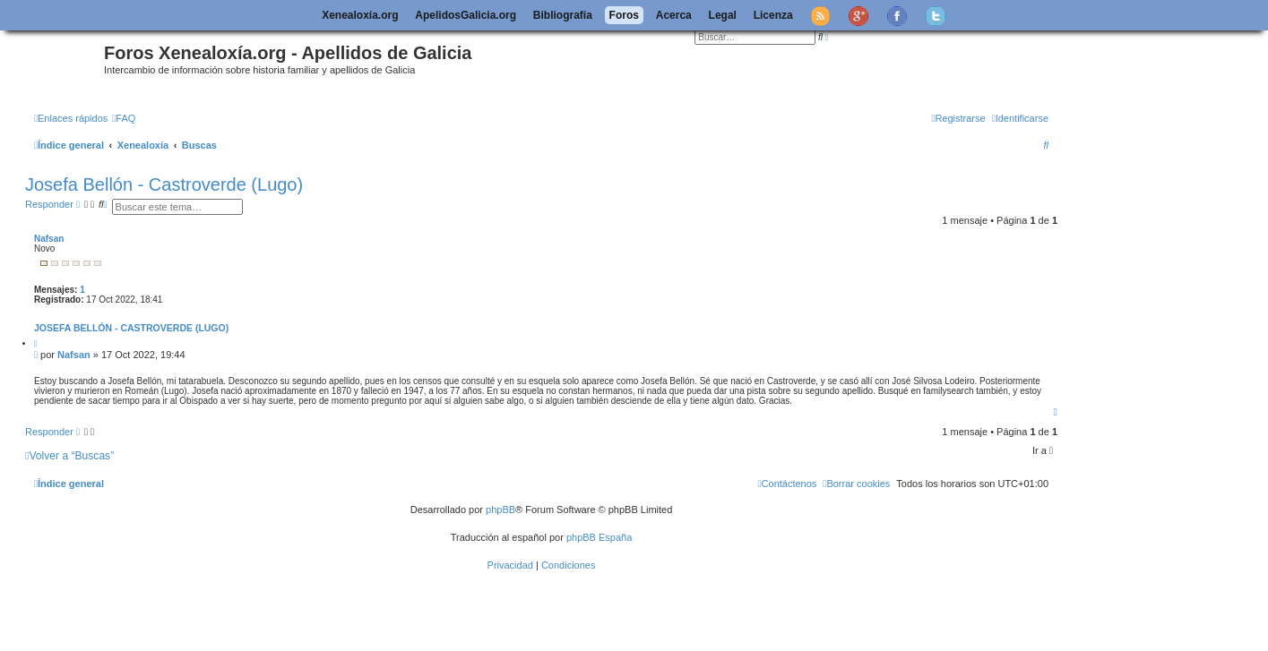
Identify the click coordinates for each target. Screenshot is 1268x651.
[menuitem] (123, 118)
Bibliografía (562, 15)
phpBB (500, 509)
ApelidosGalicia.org (465, 15)
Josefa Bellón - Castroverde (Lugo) (164, 184)
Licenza (773, 15)
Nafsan (49, 239)
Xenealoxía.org (360, 15)
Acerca (674, 15)
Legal (723, 15)
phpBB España (599, 537)
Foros (624, 15)
